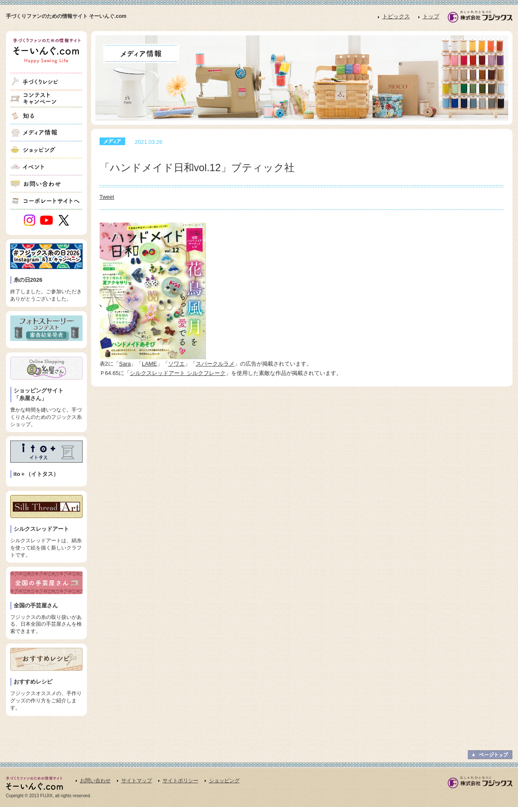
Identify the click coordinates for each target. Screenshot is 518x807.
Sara (125, 364)
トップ (431, 16)
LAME (149, 364)
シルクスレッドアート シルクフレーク (178, 373)
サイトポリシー (180, 781)
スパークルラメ (215, 364)
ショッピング (224, 781)
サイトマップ (136, 781)
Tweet (107, 197)
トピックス (396, 16)
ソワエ (176, 364)
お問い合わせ (95, 781)
